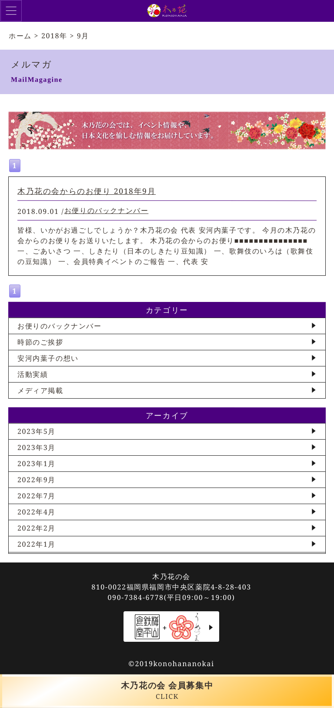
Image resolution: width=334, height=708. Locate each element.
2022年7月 (36, 496)
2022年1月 (36, 544)
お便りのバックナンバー (106, 210)
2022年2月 (36, 528)
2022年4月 (36, 512)
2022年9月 (36, 479)
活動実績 (32, 374)
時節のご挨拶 (40, 342)
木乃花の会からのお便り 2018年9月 (86, 191)
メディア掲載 (40, 390)
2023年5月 (36, 431)
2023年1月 (36, 463)
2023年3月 (36, 447)
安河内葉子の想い (48, 358)
